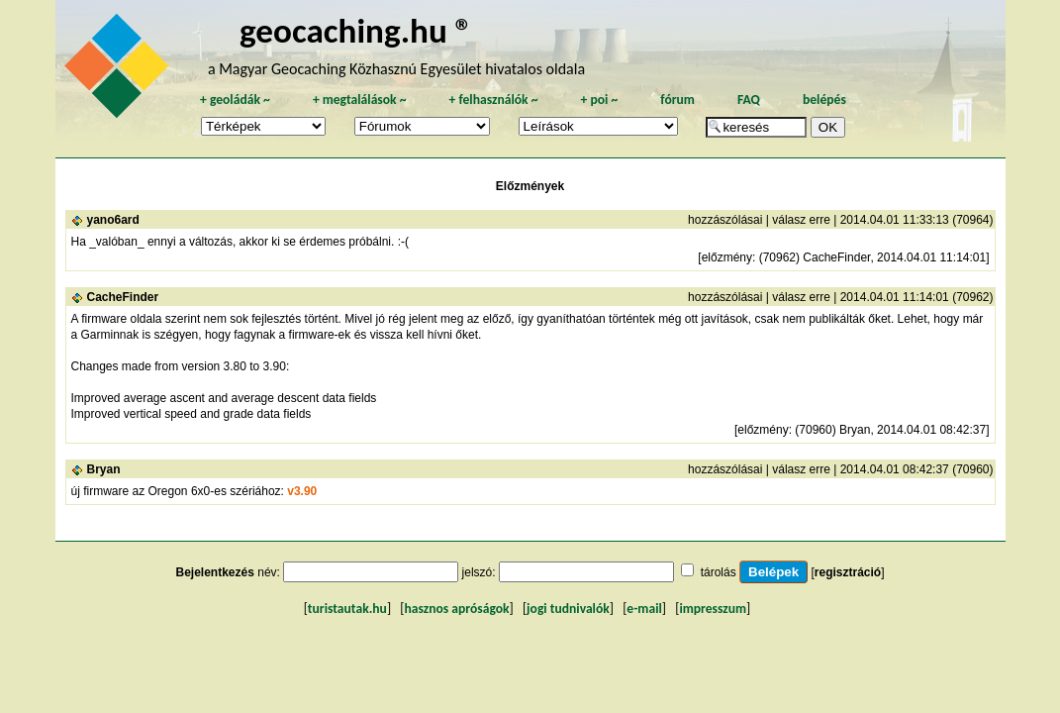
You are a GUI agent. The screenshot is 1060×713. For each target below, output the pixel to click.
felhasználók (493, 99)
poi (599, 99)
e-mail (643, 608)
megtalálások (360, 99)
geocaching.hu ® (356, 30)
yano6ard (113, 220)
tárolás (718, 572)
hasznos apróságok (456, 608)
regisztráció (848, 572)
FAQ (748, 99)
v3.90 (302, 491)
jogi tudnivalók (568, 608)
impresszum (712, 608)
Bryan (104, 469)
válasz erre (801, 220)
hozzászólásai (725, 220)
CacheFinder (123, 297)
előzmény (727, 257)
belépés (824, 99)
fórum (677, 99)
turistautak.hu (347, 608)
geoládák (235, 99)
